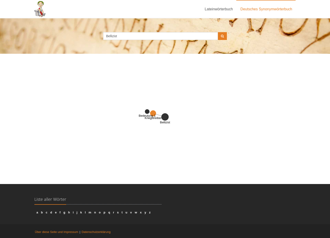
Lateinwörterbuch (219, 9)
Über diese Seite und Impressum (56, 232)
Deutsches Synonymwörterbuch (266, 9)
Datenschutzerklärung (96, 232)
